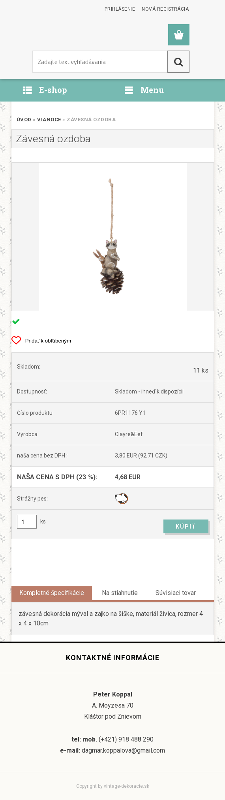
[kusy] (27, 522)
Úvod (24, 119)
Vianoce (49, 119)
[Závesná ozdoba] (113, 237)
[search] (178, 61)
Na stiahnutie (120, 593)
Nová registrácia (165, 9)
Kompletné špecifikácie (51, 593)
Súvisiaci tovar (176, 593)
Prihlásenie (120, 9)
